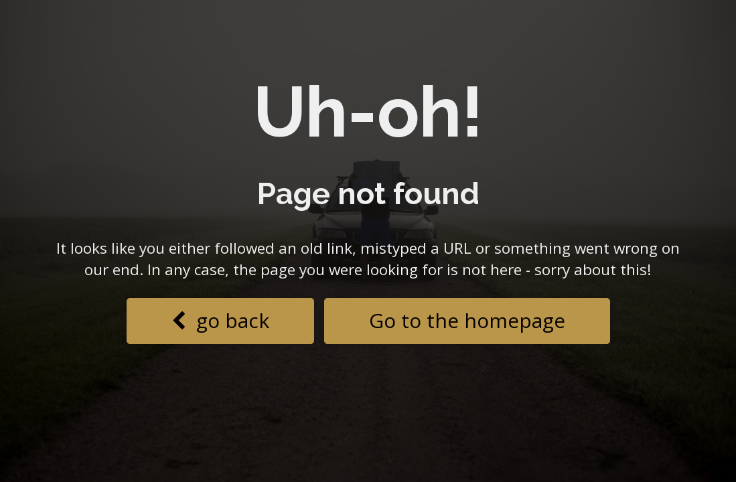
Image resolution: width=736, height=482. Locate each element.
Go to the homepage (467, 320)
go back (220, 320)
